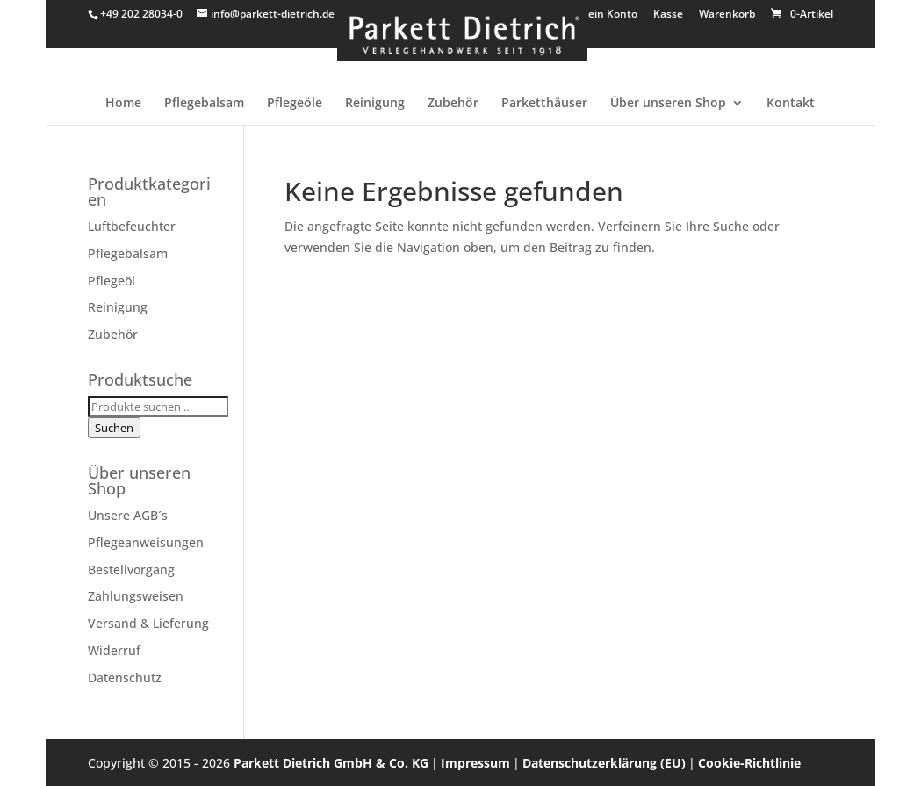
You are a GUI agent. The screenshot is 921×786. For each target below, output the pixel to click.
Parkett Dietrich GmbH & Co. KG (331, 762)
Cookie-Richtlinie (749, 762)
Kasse (668, 15)
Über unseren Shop (668, 104)
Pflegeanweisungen (146, 542)
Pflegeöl (111, 280)
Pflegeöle (294, 104)
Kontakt (790, 104)
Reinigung (375, 104)
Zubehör (453, 104)
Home (123, 104)
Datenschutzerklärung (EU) (604, 762)
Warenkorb (727, 15)
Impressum (475, 762)
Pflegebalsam (204, 104)
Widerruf (114, 650)
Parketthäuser (544, 104)
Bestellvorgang (131, 569)
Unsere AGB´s (128, 515)
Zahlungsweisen (135, 596)
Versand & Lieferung (148, 623)
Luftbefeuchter (132, 226)
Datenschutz (125, 677)
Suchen (114, 428)
